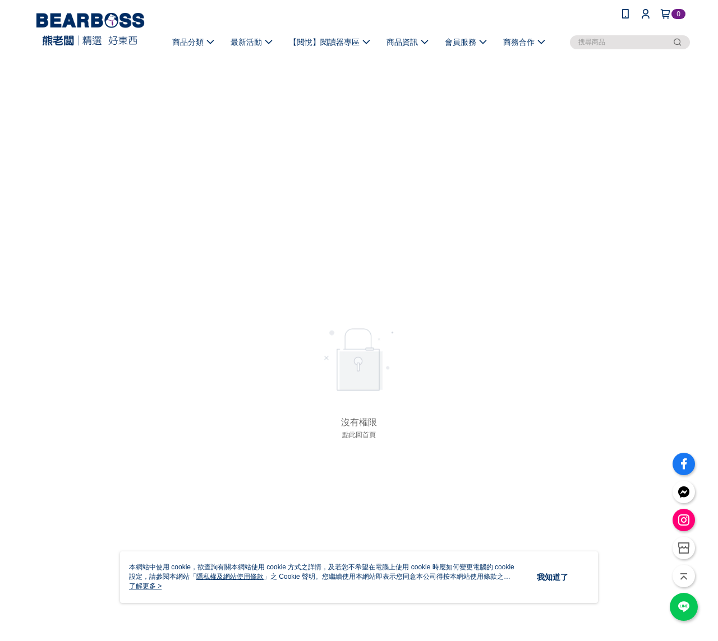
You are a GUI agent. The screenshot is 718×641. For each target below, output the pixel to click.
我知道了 (552, 577)
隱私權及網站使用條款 (230, 576)
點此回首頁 (359, 435)
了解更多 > (145, 586)
